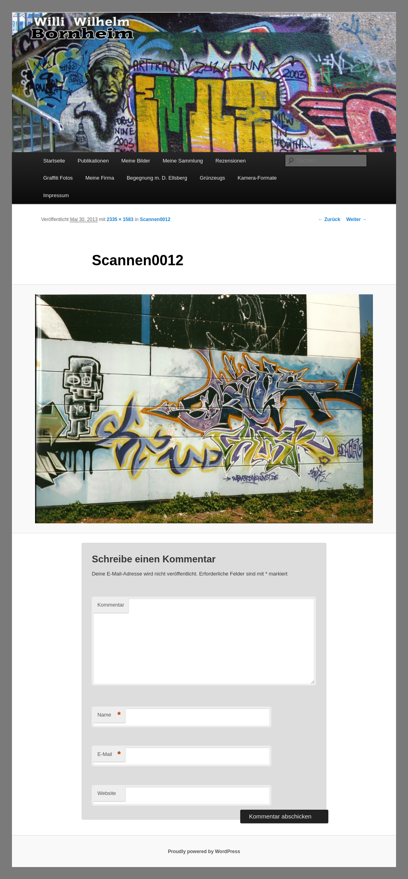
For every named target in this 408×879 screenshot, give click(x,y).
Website (106, 793)
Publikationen (93, 161)
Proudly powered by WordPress (204, 851)
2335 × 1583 (120, 219)
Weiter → (356, 219)
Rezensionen (231, 161)
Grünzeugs (212, 178)
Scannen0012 (155, 219)
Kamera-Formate (257, 178)
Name (109, 715)
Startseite (54, 161)
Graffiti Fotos (58, 178)
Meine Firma (99, 178)
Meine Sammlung (183, 161)
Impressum (56, 195)
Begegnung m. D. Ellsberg (157, 178)
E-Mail (109, 754)
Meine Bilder (135, 161)
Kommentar (110, 605)
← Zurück (329, 219)
